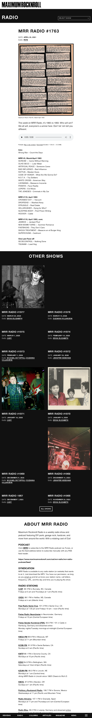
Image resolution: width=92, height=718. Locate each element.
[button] (86, 715)
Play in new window (30, 144)
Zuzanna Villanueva (62, 319)
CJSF (20, 589)
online (68, 710)
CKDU (21, 597)
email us (27, 577)
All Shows (46, 509)
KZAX (20, 662)
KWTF (21, 654)
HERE (25, 548)
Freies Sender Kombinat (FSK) (31, 623)
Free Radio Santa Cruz (28, 606)
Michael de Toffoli (16, 358)
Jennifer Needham (62, 358)
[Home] (21, 6)
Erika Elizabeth (14, 319)
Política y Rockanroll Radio (30, 690)
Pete (26, 40)
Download (40, 144)
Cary (9, 338)
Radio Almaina (24, 699)
